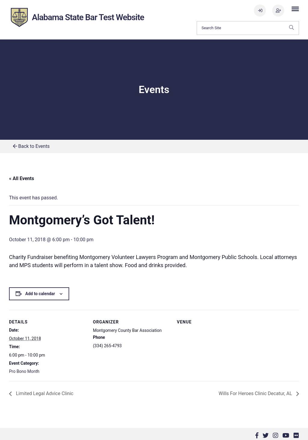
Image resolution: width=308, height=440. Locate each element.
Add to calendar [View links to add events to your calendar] (40, 293)
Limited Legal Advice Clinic (44, 393)
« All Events (21, 178)
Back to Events (31, 146)
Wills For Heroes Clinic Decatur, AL (256, 393)
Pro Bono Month (24, 371)
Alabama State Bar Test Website (88, 17)
